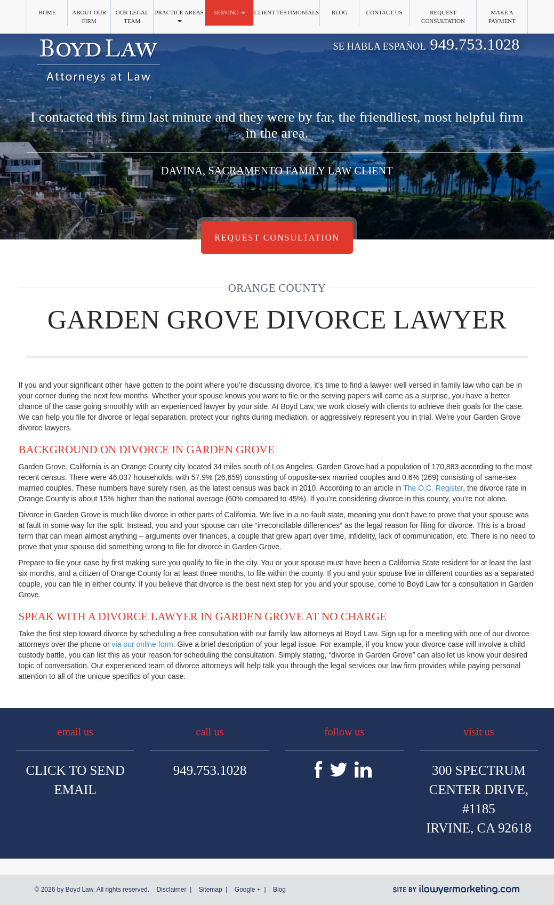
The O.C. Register (433, 488)
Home (46, 12)
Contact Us (384, 12)
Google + (248, 889)
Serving (229, 12)
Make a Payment (502, 16)
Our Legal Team (132, 16)
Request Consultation (443, 16)
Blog (339, 12)
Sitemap (210, 889)
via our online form (142, 644)
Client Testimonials (286, 12)
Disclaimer (171, 889)
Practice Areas (179, 15)
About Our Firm (89, 16)
